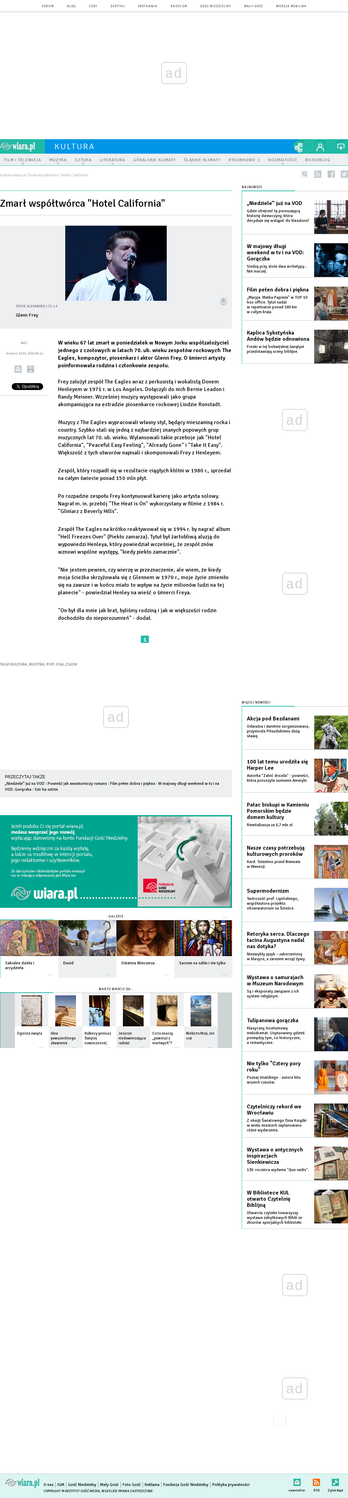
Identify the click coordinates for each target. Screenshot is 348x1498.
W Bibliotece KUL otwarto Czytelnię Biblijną (268, 1199)
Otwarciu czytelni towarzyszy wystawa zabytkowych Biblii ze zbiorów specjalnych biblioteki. (274, 1217)
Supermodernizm (268, 891)
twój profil (320, 146)
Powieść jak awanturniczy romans (77, 783)
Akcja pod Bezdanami (273, 719)
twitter (344, 174)
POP (50, 664)
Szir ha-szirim (46, 789)
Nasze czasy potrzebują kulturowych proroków (275, 851)
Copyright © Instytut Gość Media (72, 1491)
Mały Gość (253, 6)
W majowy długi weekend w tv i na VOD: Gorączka (275, 252)
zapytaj (117, 6)
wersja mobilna (291, 6)
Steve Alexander (30, 306)
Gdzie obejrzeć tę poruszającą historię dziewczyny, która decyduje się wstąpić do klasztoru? (278, 215)
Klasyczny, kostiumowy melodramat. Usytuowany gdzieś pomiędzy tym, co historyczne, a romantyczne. (275, 1035)
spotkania (147, 6)
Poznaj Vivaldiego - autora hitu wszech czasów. (274, 1080)
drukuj (30, 369)
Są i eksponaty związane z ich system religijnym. (273, 994)
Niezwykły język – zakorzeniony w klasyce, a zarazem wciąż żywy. (276, 957)
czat (93, 6)
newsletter (297, 1481)
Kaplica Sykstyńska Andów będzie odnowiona (278, 336)
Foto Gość (132, 1484)
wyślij (18, 369)
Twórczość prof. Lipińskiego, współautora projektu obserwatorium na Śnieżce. (272, 903)
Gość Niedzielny (215, 6)
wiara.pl (22, 146)
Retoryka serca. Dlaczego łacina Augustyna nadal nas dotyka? (278, 940)
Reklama (152, 1484)
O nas (49, 1484)
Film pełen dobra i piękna (132, 783)
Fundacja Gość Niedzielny (186, 1484)
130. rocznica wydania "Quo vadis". (278, 1169)
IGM (60, 1484)
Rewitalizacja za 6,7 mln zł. (270, 825)
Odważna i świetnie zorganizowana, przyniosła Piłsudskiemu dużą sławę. (278, 731)
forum (48, 6)
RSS (316, 1481)
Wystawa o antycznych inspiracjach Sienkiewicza (275, 1156)
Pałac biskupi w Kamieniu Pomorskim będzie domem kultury (278, 811)
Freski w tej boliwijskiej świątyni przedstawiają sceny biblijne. (275, 349)
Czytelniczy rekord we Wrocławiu (274, 1110)
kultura (75, 146)
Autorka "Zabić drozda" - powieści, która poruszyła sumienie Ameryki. (278, 778)
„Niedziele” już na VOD (25, 783)
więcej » (51, 971)
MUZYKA (37, 664)
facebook (331, 174)
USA (60, 664)
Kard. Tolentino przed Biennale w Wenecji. (273, 864)
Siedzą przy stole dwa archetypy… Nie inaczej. (277, 269)
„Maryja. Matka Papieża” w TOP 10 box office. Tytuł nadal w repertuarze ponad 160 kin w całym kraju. (277, 305)
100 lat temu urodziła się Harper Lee (277, 765)
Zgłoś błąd (335, 1481)
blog (71, 6)
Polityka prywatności (231, 1484)
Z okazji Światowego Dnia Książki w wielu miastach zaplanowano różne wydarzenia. (277, 1125)
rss (317, 174)
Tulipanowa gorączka (272, 1020)
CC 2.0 (52, 306)
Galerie (116, 917)
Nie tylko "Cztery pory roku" (274, 1066)
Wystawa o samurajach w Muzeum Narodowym (275, 980)
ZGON (71, 664)
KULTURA (18, 664)
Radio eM (179, 6)
